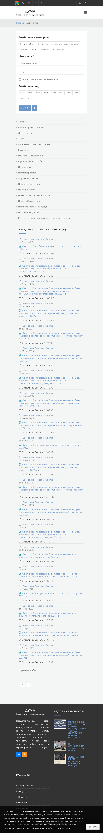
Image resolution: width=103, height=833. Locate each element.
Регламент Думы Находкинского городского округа (44, 218)
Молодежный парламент (30, 156)
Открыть (26, 253)
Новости (22, 802)
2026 (22, 93)
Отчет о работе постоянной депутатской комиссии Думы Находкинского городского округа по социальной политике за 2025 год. (50, 358)
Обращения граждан (28, 178)
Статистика (45, 50)
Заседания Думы (27, 44)
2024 (38, 93)
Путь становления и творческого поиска (77, 747)
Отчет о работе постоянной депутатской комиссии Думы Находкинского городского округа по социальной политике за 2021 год (50, 655)
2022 (54, 93)
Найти (25, 108)
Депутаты (23, 791)
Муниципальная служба (30, 161)
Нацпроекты (24, 167)
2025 (30, 93)
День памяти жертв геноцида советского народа (76, 761)
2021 (61, 93)
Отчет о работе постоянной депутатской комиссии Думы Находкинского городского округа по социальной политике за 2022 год (50, 512)
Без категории (59, 50)
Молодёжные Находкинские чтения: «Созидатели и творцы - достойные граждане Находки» (77, 730)
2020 (69, 93)
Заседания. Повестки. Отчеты (37, 239)
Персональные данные (29, 184)
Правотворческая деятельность (34, 195)
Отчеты (23, 50)
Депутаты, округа (27, 133)
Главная (20, 23)
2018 (77, 93)
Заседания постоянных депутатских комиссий (58, 44)
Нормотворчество (27, 173)
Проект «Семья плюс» (29, 201)
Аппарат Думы (25, 785)
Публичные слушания (29, 212)
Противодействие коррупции (33, 207)
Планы (34, 50)
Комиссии (23, 150)
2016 (30, 98)
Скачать (39, 253)
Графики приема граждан (31, 127)
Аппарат (22, 122)
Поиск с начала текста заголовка (40, 79)
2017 (22, 98)
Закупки (22, 139)
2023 (46, 93)
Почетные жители (27, 190)
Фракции (22, 797)
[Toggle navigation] (85, 13)
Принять (92, 827)
